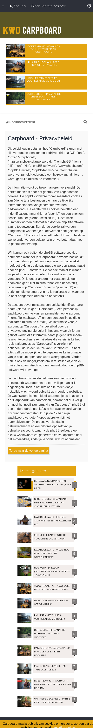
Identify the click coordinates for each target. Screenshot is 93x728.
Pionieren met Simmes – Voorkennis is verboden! (43, 79)
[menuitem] (89, 6)
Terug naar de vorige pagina (28, 450)
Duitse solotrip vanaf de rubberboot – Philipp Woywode (43, 96)
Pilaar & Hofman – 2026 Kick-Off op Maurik (43, 63)
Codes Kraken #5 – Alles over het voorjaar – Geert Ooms (43, 49)
